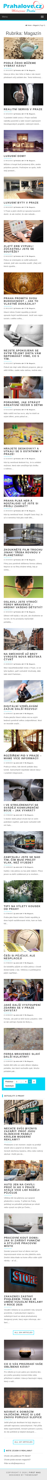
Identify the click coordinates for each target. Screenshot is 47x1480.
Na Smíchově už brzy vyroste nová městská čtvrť (23, 657)
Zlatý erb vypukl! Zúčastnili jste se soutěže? (19, 249)
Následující (9, 1086)
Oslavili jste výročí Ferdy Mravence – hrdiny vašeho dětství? (23, 604)
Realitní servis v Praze (23, 109)
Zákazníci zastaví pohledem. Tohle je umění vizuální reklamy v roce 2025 (23, 1300)
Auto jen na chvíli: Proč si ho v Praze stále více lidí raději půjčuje (22, 1188)
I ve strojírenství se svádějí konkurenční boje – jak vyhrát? (21, 808)
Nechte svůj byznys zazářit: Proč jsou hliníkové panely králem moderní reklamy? (20, 1134)
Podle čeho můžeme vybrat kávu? (20, 64)
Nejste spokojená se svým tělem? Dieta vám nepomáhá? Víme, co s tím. (22, 354)
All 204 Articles (24, 1332)
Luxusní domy (15, 156)
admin (17, 713)
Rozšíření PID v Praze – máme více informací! (23, 757)
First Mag (35, 1472)
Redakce (18, 70)
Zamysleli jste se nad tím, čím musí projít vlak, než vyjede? (22, 860)
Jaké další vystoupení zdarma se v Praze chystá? (22, 1008)
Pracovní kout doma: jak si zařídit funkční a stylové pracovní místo (22, 1241)
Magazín (32, 70)
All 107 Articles (24, 1442)
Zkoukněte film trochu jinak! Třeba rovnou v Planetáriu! (23, 552)
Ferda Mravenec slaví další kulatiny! (22, 1055)
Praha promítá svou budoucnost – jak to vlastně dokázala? (21, 301)
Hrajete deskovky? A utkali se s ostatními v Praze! (23, 451)
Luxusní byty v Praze (21, 202)
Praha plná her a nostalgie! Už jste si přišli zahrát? (21, 503)
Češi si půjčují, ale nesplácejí (19, 957)
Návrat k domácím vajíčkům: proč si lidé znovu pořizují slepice (23, 1414)
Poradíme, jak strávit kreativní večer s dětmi (23, 403)
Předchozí (9, 1082)
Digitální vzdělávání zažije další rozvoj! (21, 707)
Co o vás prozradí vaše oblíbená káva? (23, 1365)
